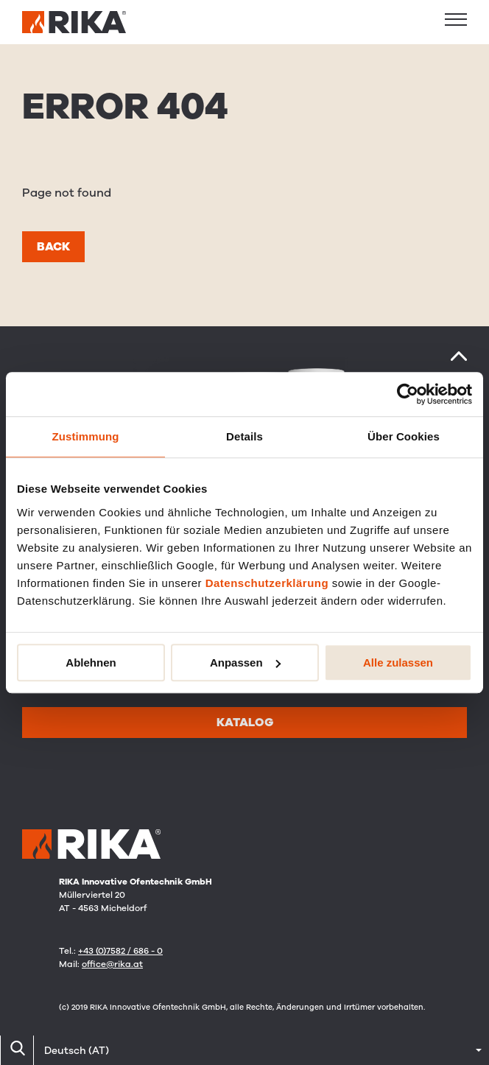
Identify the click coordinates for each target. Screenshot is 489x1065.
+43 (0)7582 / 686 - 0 (120, 951)
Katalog (245, 722)
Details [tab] (244, 436)
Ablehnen (91, 662)
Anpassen (245, 662)
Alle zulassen (398, 662)
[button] (456, 19)
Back (53, 247)
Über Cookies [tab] (403, 436)
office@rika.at (112, 964)
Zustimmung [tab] (85, 436)
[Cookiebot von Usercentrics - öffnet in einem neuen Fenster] (407, 394)
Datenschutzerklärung (267, 583)
